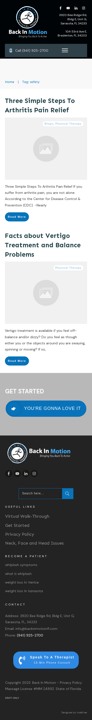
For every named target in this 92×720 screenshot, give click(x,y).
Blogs (49, 123)
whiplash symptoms (21, 565)
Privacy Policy (19, 534)
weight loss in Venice (22, 582)
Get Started (17, 525)
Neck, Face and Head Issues (34, 543)
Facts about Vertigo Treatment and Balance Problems (43, 245)
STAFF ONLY (12, 698)
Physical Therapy (68, 123)
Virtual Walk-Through (27, 516)
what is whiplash (18, 574)
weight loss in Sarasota (24, 591)
